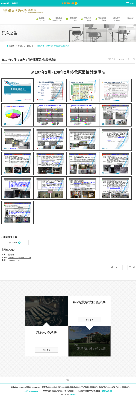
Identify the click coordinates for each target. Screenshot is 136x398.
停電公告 (29, 46)
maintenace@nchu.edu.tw (19, 257)
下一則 (132, 267)
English (130, 18)
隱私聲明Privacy (116, 19)
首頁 (68, 380)
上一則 (110, 267)
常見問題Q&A (87, 19)
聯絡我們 (15, 3)
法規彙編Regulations (57, 19)
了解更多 (46, 350)
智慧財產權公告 (107, 391)
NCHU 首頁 (5, 3)
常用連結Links (102, 19)
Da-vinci (73, 394)
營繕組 (20, 46)
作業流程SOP (73, 19)
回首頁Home (42, 19)
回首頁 (11, 46)
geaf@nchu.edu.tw (31, 391)
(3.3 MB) (13, 242)
